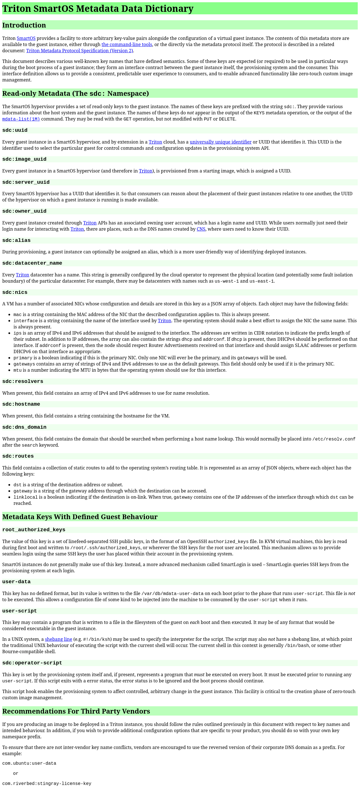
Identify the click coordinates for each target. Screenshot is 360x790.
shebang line (58, 639)
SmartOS (26, 38)
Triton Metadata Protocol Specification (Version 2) (79, 50)
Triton (155, 142)
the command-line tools (127, 44)
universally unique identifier (221, 142)
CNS (201, 229)
